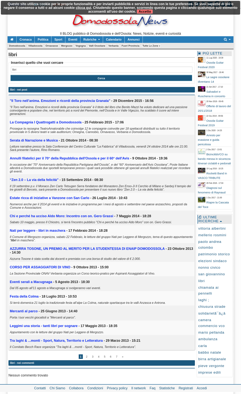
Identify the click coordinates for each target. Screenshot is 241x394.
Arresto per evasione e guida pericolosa (209, 140)
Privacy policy (117, 388)
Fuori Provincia (131, 45)
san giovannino (211, 274)
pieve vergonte (211, 366)
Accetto (145, 11)
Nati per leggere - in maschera (37, 230)
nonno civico (209, 267)
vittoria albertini (212, 228)
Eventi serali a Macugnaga (31, 282)
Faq (153, 388)
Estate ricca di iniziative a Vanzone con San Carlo (49, 198)
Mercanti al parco (24, 311)
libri (201, 281)
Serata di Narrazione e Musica (34, 140)
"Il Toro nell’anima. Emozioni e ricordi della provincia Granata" (60, 101)
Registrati (186, 388)
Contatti (40, 388)
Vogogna (81, 45)
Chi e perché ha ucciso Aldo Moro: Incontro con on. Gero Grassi (61, 216)
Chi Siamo (57, 388)
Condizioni (95, 388)
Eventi (72, 39)
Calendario (114, 39)
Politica (43, 39)
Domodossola (17, 45)
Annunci (134, 39)
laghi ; (203, 300)
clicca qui (83, 8)
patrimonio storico (214, 254)
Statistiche (167, 388)
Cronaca (26, 39)
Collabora (76, 388)
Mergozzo (66, 45)
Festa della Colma (24, 296)
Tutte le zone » (151, 45)
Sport (58, 39)
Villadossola (35, 45)
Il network (138, 388)
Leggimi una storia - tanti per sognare (44, 326)
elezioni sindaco (212, 261)
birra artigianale (212, 359)
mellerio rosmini (212, 235)
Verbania (113, 45)
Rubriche (89, 39)
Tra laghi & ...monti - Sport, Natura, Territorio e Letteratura (56, 340)
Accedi (202, 388)
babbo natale (209, 352)
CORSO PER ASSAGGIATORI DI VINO (40, 267)
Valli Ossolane (97, 45)
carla (202, 346)
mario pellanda (211, 332)
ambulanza (207, 339)
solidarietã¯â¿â (212, 313)
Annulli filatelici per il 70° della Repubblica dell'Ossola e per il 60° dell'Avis (69, 158)
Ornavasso (52, 45)
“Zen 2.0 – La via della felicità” (34, 180)
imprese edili (209, 372)
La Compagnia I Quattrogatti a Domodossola (46, 122)
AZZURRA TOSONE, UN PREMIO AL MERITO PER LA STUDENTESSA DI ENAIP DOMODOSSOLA (87, 249)
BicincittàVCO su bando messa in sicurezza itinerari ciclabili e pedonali (214, 159)
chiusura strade (212, 307)
